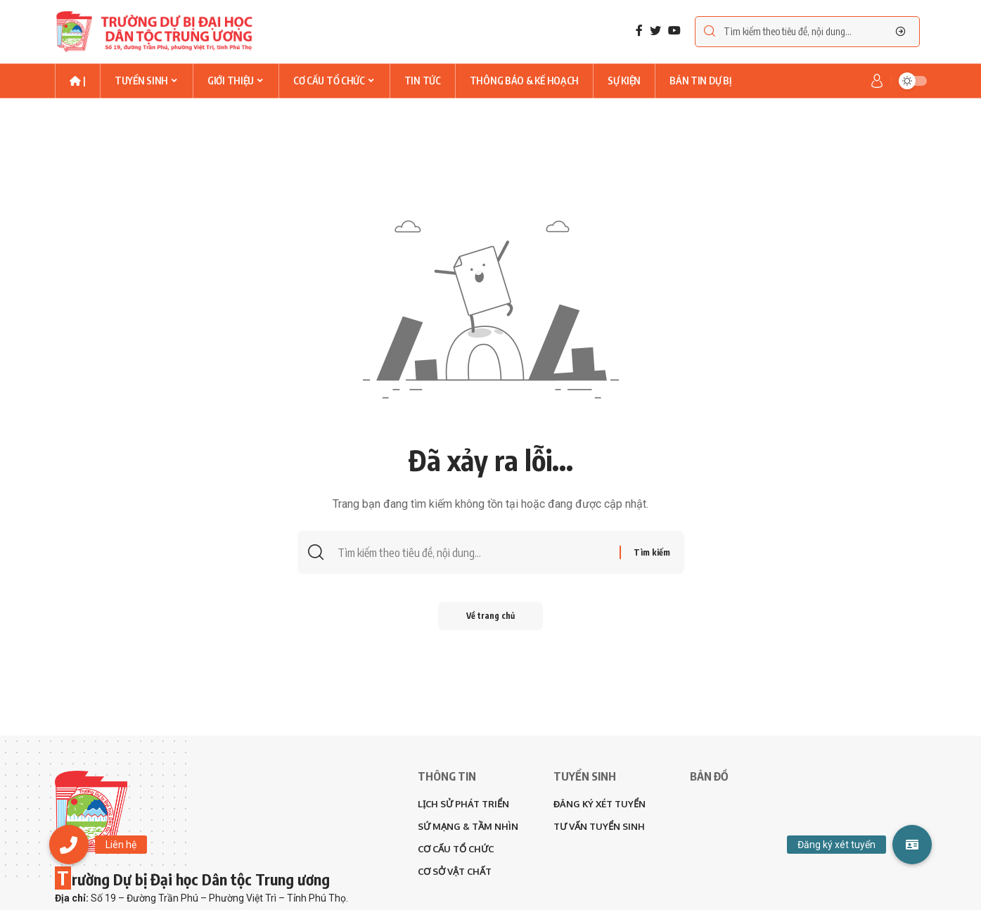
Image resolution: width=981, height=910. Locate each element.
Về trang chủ (490, 615)
